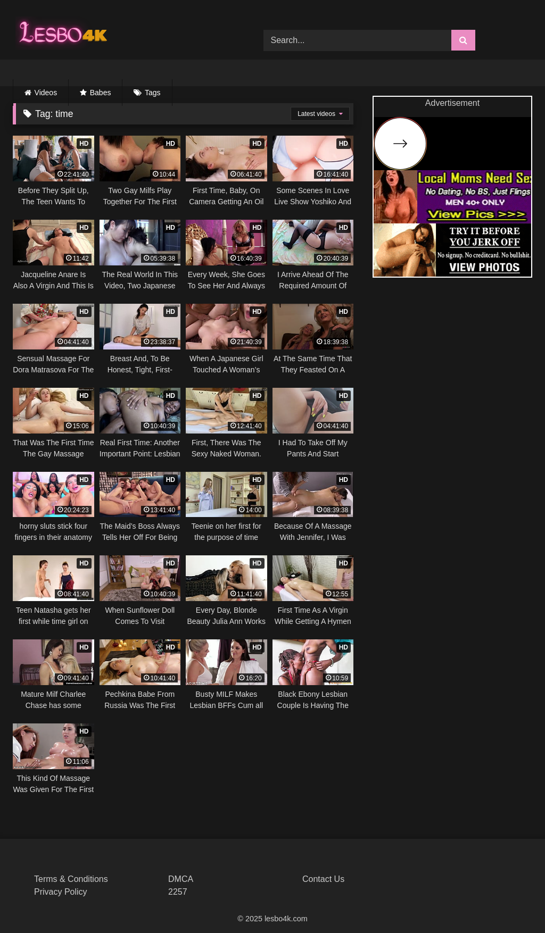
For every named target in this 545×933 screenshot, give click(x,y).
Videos (46, 92)
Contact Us (323, 879)
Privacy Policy (60, 891)
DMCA (180, 879)
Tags (153, 92)
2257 (177, 891)
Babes (100, 92)
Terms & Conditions (71, 879)
